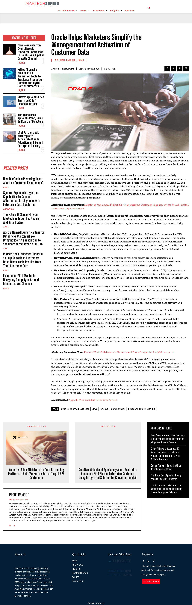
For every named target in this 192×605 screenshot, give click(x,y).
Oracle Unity (118, 409)
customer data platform (75, 409)
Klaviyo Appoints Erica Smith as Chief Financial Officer (31, 100)
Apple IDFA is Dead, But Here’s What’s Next (93, 399)
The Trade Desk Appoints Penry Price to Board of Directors (30, 118)
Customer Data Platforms (69, 60)
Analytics (8, 209)
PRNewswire (67, 69)
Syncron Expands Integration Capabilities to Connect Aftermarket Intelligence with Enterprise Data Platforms (21, 198)
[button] (149, 8)
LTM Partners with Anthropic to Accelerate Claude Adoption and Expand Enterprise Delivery (30, 139)
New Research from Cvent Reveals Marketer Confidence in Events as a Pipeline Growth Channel (31, 51)
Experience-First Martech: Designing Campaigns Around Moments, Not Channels (21, 280)
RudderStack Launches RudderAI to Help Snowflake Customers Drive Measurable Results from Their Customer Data (23, 260)
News (94, 409)
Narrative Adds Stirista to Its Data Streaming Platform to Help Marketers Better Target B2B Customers (36, 442)
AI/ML (21, 63)
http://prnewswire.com (18, 477)
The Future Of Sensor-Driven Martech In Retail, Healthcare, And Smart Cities (21, 218)
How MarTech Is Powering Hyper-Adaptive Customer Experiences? (23, 181)
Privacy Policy (120, 592)
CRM (21, 108)
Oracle (104, 409)
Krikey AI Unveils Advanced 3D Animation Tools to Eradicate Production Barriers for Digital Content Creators (30, 78)
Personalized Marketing (141, 409)
